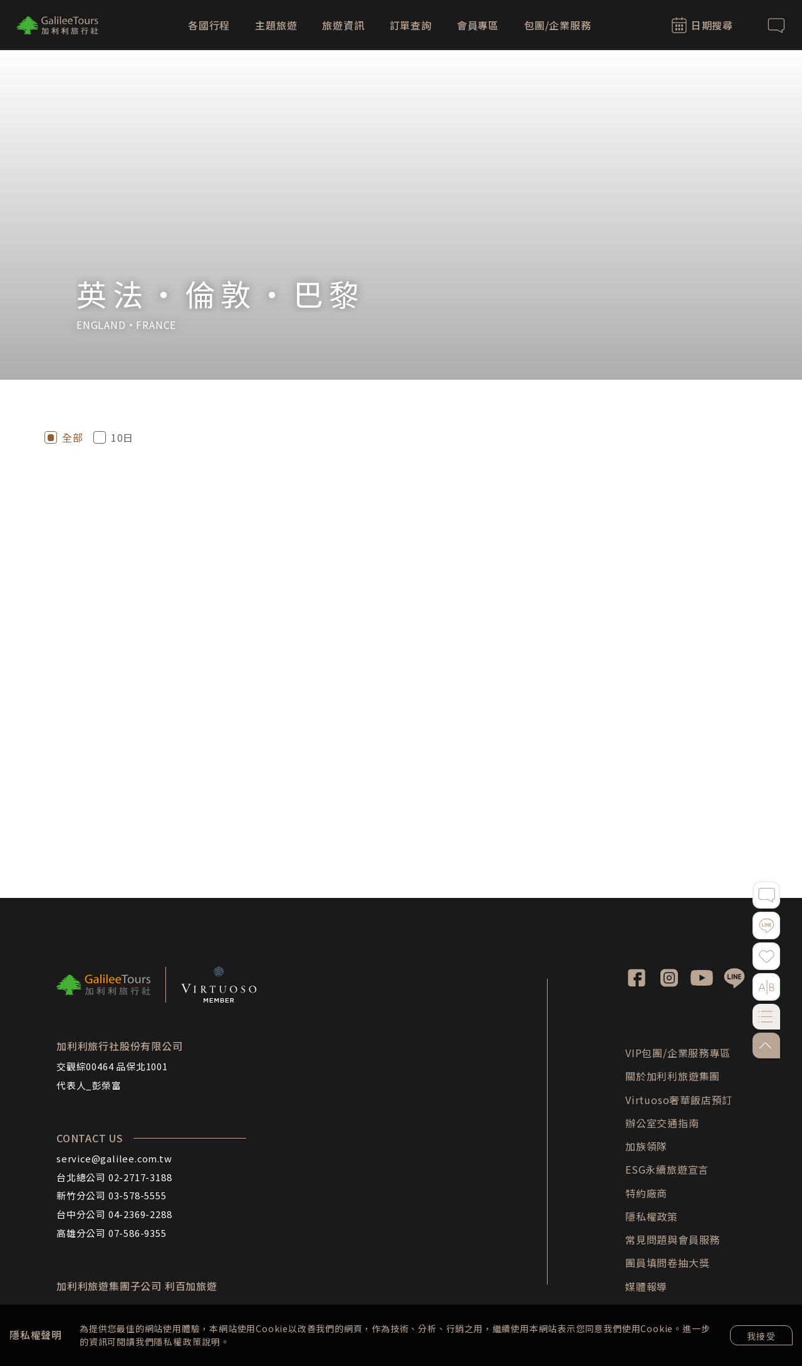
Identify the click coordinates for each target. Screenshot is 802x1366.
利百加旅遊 (191, 1286)
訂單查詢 (411, 25)
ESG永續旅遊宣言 (667, 1169)
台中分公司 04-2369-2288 (114, 1214)
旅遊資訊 (343, 25)
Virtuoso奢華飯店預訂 (678, 1099)
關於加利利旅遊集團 (672, 1075)
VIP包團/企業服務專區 (678, 1052)
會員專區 (478, 25)
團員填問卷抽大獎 (667, 1262)
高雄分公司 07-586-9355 (111, 1232)
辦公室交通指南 (662, 1122)
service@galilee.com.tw (114, 1158)
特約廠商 (646, 1193)
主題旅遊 (276, 25)
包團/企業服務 (557, 25)
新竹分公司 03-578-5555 (111, 1195)
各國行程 (209, 25)
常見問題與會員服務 (672, 1239)
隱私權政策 (178, 1341)
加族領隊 (646, 1146)
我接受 (761, 1336)
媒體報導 (646, 1286)
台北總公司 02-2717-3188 (114, 1177)
